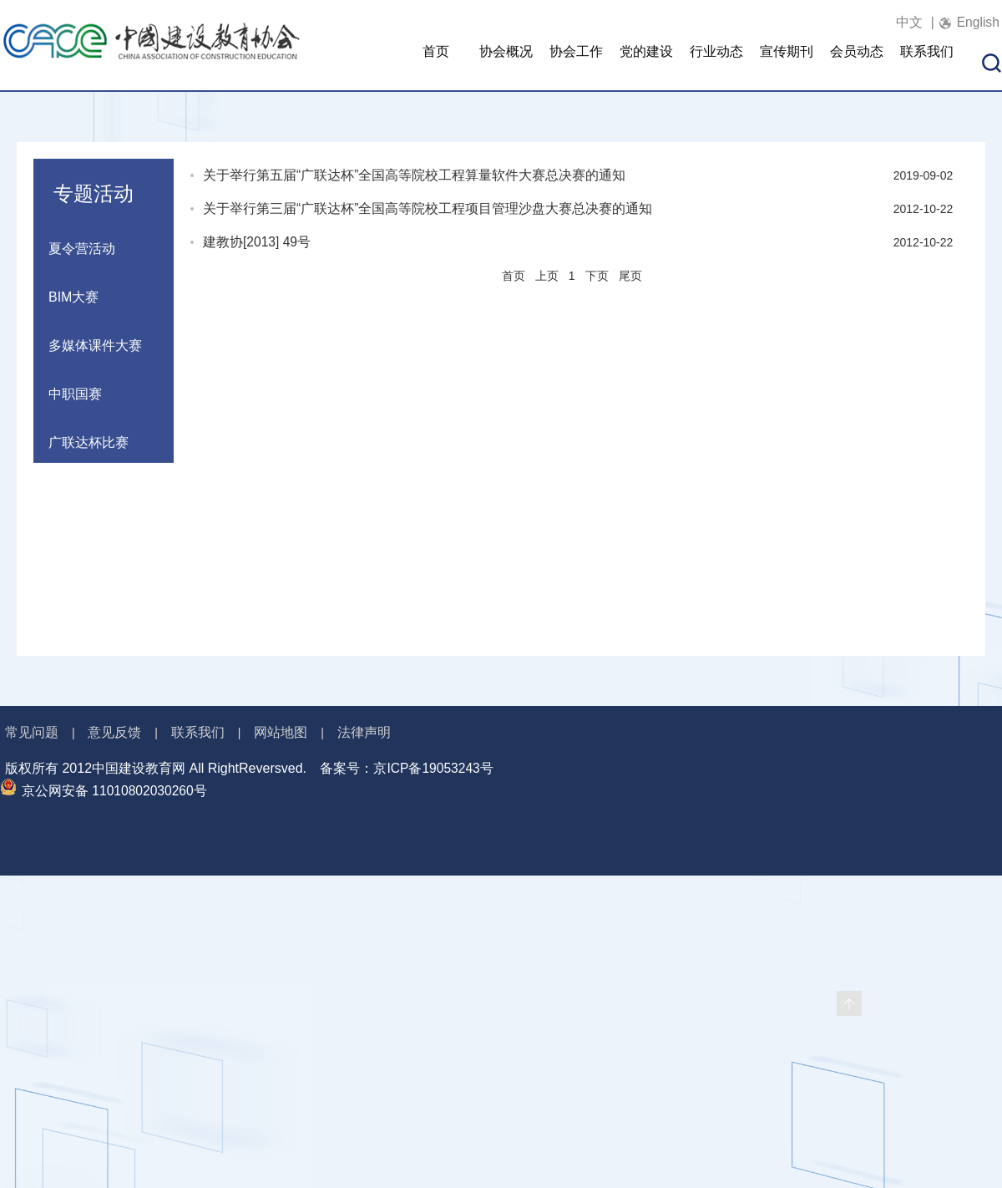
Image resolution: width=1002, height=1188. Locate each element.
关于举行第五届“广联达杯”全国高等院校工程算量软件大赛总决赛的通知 (414, 175)
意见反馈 (114, 732)
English (977, 22)
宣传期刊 (786, 63)
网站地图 (280, 732)
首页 (436, 63)
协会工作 (576, 63)
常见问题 (31, 732)
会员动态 (856, 63)
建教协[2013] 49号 (257, 242)
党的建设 (646, 63)
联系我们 (927, 63)
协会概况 (506, 63)
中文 (904, 22)
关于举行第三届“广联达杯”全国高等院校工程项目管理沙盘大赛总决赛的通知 (428, 208)
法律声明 (364, 732)
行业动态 (716, 63)
